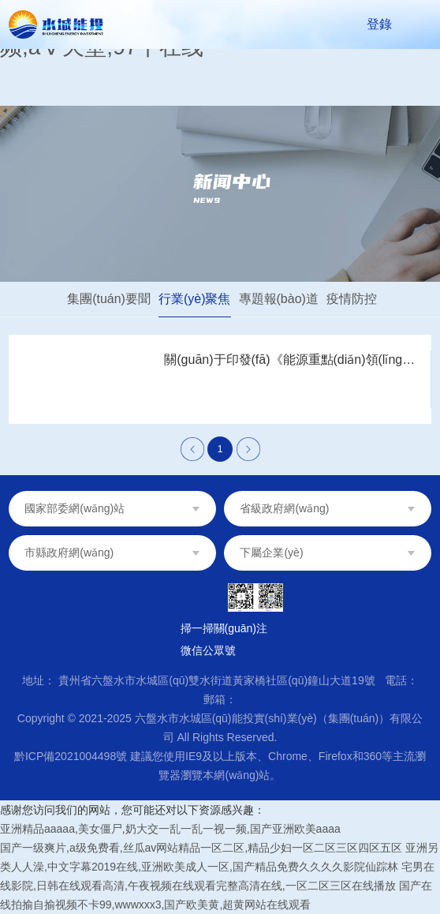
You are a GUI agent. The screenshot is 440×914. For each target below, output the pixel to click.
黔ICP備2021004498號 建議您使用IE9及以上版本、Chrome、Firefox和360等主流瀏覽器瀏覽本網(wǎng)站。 (220, 765)
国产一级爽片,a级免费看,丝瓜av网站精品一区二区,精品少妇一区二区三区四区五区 (201, 847)
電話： (401, 680)
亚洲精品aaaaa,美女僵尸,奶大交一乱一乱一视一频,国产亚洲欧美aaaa (170, 828)
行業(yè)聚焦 (194, 298)
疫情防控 (351, 298)
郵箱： (220, 699)
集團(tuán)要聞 (109, 298)
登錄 (379, 24)
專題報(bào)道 (279, 298)
